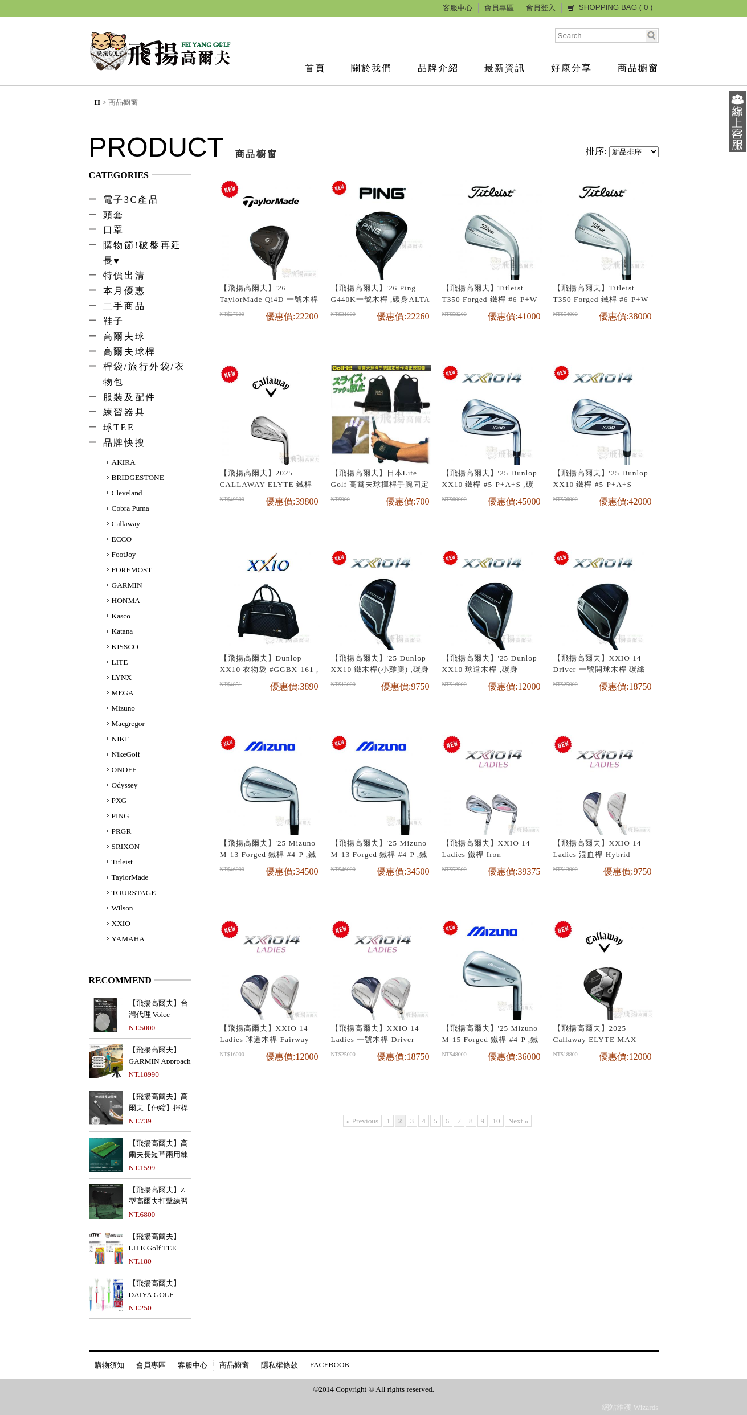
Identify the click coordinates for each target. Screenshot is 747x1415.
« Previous (362, 1121)
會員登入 (541, 7)
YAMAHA (128, 938)
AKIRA (124, 462)
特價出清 (124, 275)
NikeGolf (126, 754)
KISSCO (125, 646)
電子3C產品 (131, 199)
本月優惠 (124, 291)
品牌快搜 (124, 443)
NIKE (121, 739)
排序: (596, 151)
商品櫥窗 (638, 68)
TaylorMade (130, 877)
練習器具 (124, 412)
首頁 (315, 68)
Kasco (121, 616)
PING (120, 815)
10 (496, 1121)
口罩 (113, 230)
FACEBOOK (330, 1364)
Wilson (122, 908)
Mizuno (123, 708)
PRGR (122, 831)
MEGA (123, 692)
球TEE (119, 427)
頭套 (113, 215)
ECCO (122, 539)
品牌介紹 (438, 68)
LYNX (122, 677)
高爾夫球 (124, 336)
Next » (518, 1121)
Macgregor (128, 723)
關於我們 (371, 68)
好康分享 (571, 68)
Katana (122, 631)
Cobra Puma (130, 508)
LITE (120, 662)
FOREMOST (132, 569)
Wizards (646, 1407)
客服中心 (457, 7)
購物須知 (109, 1365)
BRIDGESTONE (138, 477)
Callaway (126, 523)
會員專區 (499, 7)
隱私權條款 (279, 1365)
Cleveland (127, 493)
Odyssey (125, 785)
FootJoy (124, 554)
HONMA (126, 600)
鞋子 (113, 321)
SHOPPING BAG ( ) (616, 7)
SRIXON (126, 846)
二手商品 (124, 306)
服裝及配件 (129, 397)
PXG (119, 800)
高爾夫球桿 (129, 351)
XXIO (121, 923)
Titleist (122, 862)
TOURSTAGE (134, 892)
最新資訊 (504, 68)
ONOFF (124, 769)
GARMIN (127, 585)
